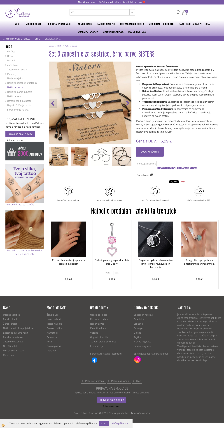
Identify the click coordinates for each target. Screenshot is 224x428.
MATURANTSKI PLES (113, 31)
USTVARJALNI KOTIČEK (132, 24)
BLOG (37, 38)
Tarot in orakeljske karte (103, 341)
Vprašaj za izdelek (146, 163)
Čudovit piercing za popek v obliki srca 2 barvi (112, 262)
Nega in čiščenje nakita (19, 105)
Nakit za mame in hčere (19, 92)
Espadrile (138, 324)
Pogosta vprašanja (95, 381)
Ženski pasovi (54, 346)
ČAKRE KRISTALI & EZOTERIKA (194, 24)
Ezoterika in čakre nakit (16, 333)
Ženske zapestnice (13, 337)
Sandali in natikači (144, 315)
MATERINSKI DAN (137, 31)
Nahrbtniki (52, 333)
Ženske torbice (54, 328)
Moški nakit (9, 355)
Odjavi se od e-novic (15, 140)
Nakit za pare (14, 96)
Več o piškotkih (120, 423)
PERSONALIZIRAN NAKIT (59, 24)
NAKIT (17, 24)
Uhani (10, 56)
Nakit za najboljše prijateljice (22, 83)
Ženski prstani (11, 324)
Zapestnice (13, 65)
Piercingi (11, 74)
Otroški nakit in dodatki (19, 101)
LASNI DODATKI (84, 24)
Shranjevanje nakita (17, 109)
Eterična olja (96, 346)
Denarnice (52, 337)
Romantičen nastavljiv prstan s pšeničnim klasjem (68, 262)
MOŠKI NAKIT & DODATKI (161, 24)
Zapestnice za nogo (17, 69)
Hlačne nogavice (142, 341)
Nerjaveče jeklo (15, 78)
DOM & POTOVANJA (88, 31)
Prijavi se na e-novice (20, 134)
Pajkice (137, 337)
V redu (104, 423)
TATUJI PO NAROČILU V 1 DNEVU (16, 38)
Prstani (11, 60)
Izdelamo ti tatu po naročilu (20, 204)
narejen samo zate (25, 254)
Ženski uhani (10, 319)
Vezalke (94, 333)
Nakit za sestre (15, 87)
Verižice (11, 51)
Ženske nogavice (142, 346)
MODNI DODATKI (34, 24)
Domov (52, 45)
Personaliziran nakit (13, 350)
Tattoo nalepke (54, 324)
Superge (138, 328)
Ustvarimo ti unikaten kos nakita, (25, 250)
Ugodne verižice (11, 315)
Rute (49, 341)
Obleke (137, 333)
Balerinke (139, 319)
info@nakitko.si (142, 413)
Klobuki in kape (98, 328)
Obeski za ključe (98, 315)
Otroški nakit (10, 346)
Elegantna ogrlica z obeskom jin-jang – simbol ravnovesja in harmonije (155, 263)
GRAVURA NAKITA (53, 38)
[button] (127, 103)
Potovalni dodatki (99, 319)
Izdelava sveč (97, 324)
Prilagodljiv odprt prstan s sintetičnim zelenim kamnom (199, 262)
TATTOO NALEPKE (106, 24)
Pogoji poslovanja (120, 381)
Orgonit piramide (99, 337)
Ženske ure (53, 315)
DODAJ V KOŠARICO (150, 151)
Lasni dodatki (54, 319)
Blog (138, 381)
